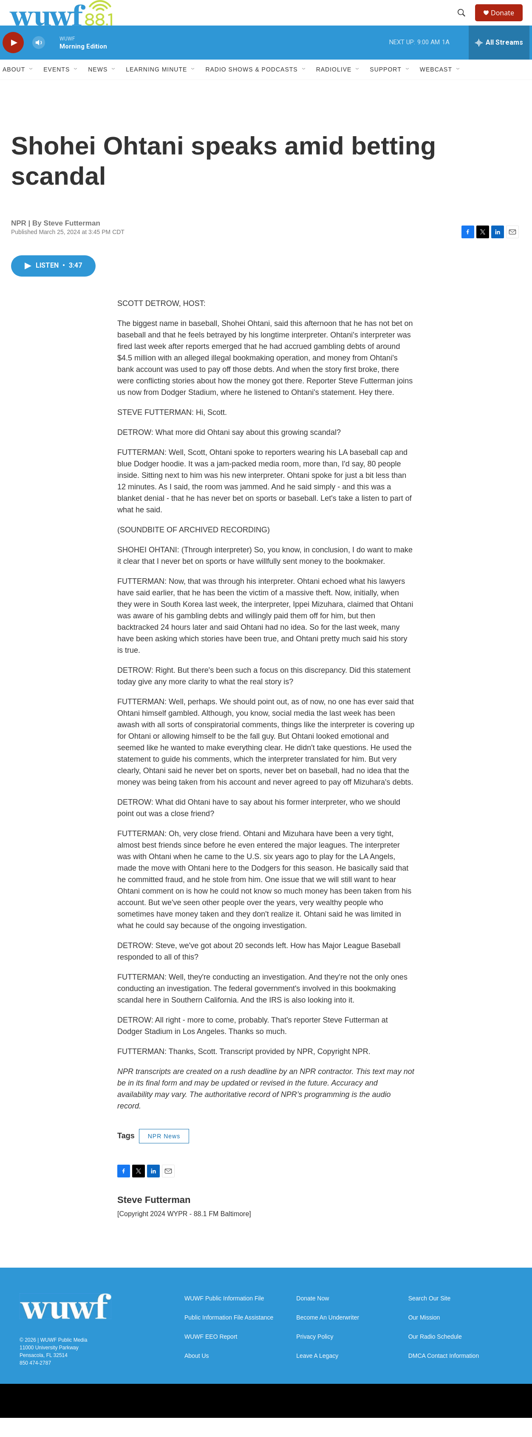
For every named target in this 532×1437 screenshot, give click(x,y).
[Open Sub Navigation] (31, 88)
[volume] (38, 61)
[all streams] (499, 62)
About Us (196, 1375)
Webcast (436, 88)
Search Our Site (429, 1317)
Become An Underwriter (327, 1337)
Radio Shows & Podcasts (251, 88)
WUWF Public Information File (224, 1317)
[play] (13, 62)
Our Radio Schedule (435, 1356)
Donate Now (312, 1317)
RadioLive (334, 88)
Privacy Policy (314, 1356)
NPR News (164, 1155)
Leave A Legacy (317, 1375)
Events (56, 88)
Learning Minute (156, 88)
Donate (508, 22)
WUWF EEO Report (210, 1356)
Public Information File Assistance (228, 1337)
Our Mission (424, 1337)
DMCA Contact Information (443, 1375)
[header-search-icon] (465, 22)
